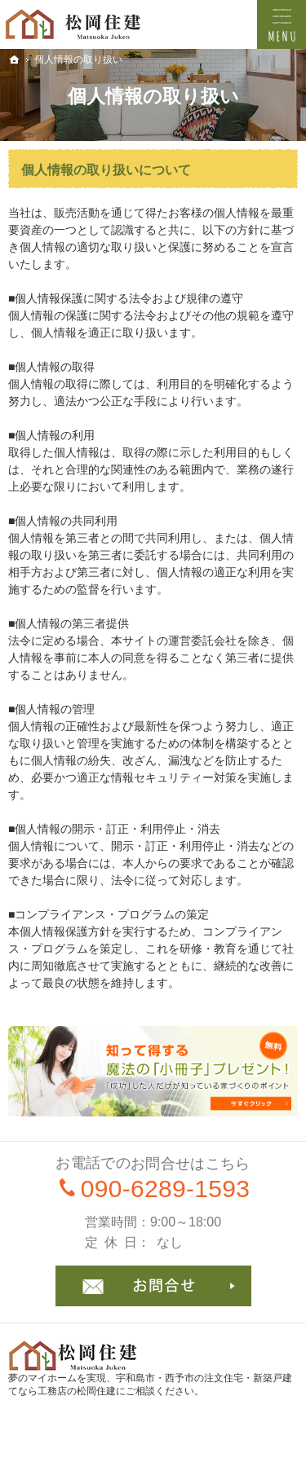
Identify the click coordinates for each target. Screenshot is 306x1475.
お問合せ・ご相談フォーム (153, 1286)
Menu (281, 24)
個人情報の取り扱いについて (106, 170)
